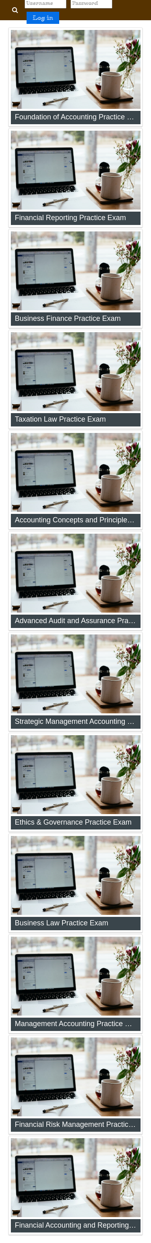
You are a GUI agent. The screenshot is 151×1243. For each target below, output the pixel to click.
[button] (14, 10)
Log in (43, 17)
